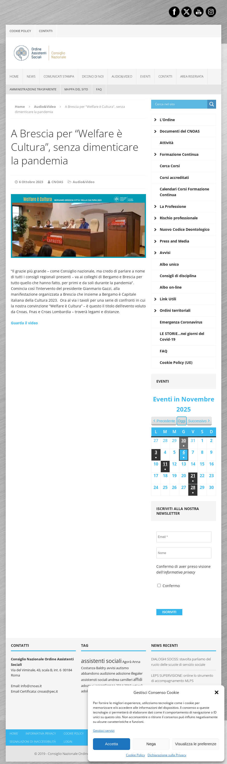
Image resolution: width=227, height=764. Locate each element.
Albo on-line (171, 287)
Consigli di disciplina (178, 275)
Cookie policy (20, 31)
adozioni (87, 685)
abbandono (90, 673)
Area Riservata (191, 76)
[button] (216, 692)
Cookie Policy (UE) (176, 362)
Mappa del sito (76, 89)
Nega (151, 744)
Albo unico (169, 264)
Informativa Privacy (41, 733)
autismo (122, 668)
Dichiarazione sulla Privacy (167, 755)
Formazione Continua (179, 154)
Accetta (111, 744)
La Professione (173, 206)
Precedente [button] (163, 421)
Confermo (168, 585)
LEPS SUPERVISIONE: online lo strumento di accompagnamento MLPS (182, 678)
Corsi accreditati (174, 177)
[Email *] (183, 536)
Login (68, 741)
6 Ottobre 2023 (31, 181)
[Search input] (180, 104)
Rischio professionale (179, 217)
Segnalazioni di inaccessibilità (33, 741)
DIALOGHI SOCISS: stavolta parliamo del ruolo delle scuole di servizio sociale (181, 662)
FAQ (99, 89)
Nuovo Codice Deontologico (185, 229)
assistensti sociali (94, 679)
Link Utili (168, 298)
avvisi (111, 668)
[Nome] (183, 553)
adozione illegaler (129, 673)
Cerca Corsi (170, 165)
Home (14, 76)
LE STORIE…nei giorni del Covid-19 (182, 336)
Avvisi (165, 252)
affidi (137, 679)
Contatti (45, 31)
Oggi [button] (181, 421)
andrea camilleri (120, 679)
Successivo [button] (199, 421)
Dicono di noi (93, 76)
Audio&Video (122, 76)
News (31, 76)
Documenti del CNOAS (180, 131)
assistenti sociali (101, 660)
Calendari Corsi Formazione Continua (184, 192)
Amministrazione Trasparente (33, 89)
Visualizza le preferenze (195, 744)
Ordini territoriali (175, 310)
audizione (107, 673)
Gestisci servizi (104, 730)
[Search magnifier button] (211, 104)
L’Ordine (167, 119)
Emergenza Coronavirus (181, 322)
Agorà (126, 661)
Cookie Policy (135, 755)
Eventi (145, 76)
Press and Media (174, 241)
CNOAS (57, 181)
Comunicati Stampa (59, 76)
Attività (166, 142)
